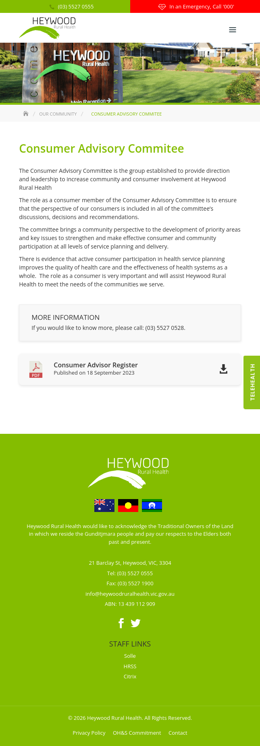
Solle (130, 655)
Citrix (130, 676)
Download (221, 373)
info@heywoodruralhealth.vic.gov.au (130, 593)
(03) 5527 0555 (76, 6)
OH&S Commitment (137, 732)
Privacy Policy (89, 732)
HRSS (130, 666)
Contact (177, 732)
